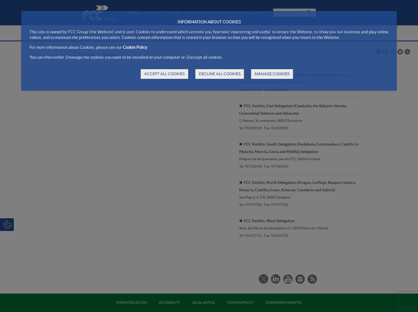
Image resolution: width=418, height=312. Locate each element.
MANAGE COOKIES (272, 74)
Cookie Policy (135, 47)
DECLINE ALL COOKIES (219, 74)
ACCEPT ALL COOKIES (164, 74)
